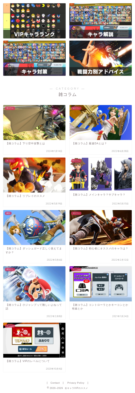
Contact (55, 383)
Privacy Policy (76, 383)
